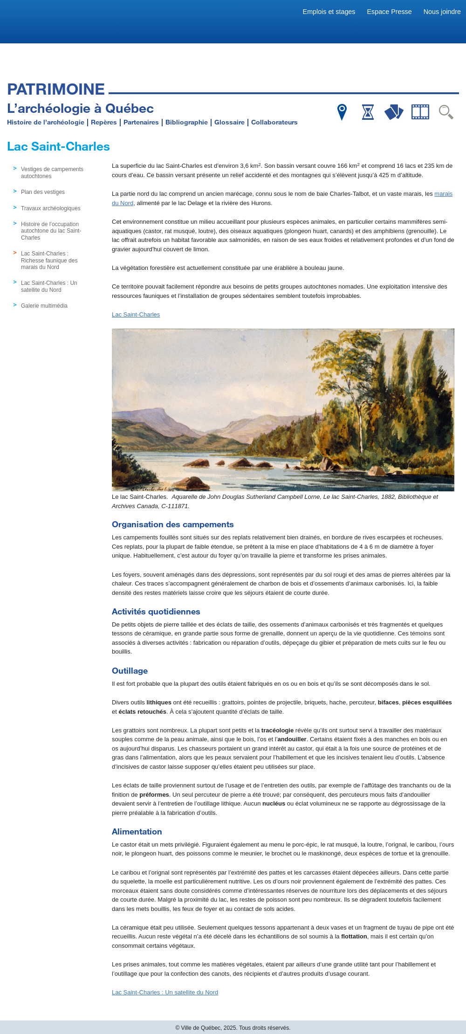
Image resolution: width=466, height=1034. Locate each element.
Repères (104, 122)
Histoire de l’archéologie (45, 122)
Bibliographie (186, 122)
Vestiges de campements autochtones (52, 172)
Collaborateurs (274, 122)
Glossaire (229, 122)
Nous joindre (442, 11)
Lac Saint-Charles (136, 314)
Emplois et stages (329, 11)
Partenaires (141, 122)
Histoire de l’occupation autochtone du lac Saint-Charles (51, 231)
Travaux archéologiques (51, 208)
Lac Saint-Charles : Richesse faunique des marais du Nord (49, 260)
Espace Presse (389, 11)
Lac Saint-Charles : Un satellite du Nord (49, 286)
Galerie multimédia (44, 306)
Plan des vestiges (43, 192)
